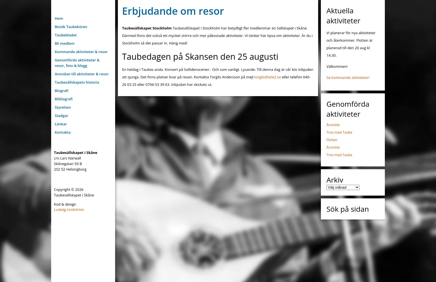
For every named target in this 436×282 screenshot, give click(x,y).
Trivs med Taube (339, 132)
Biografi (61, 90)
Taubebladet (66, 35)
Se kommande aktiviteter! (348, 77)
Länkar (61, 123)
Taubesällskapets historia (77, 82)
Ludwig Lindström (69, 209)
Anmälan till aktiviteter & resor (82, 73)
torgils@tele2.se (267, 76)
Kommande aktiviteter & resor (81, 51)
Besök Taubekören (71, 26)
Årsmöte (333, 125)
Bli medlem (65, 43)
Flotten (331, 140)
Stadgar (61, 115)
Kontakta (63, 132)
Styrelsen (63, 107)
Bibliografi (64, 98)
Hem (59, 18)
